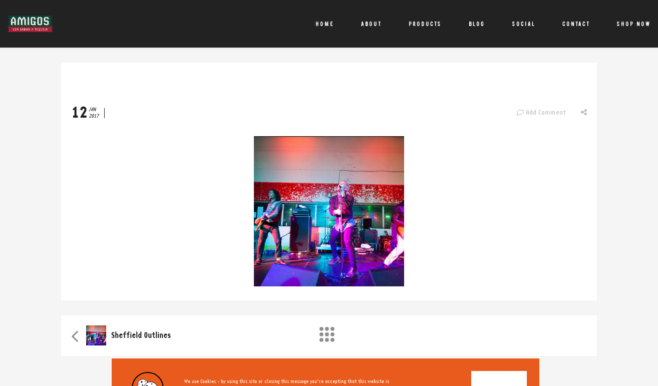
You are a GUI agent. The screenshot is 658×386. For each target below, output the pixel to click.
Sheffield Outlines (141, 335)
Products (425, 24)
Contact (576, 24)
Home (324, 24)
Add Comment (541, 113)
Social (523, 24)
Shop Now (633, 24)
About (371, 24)
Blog (477, 24)
